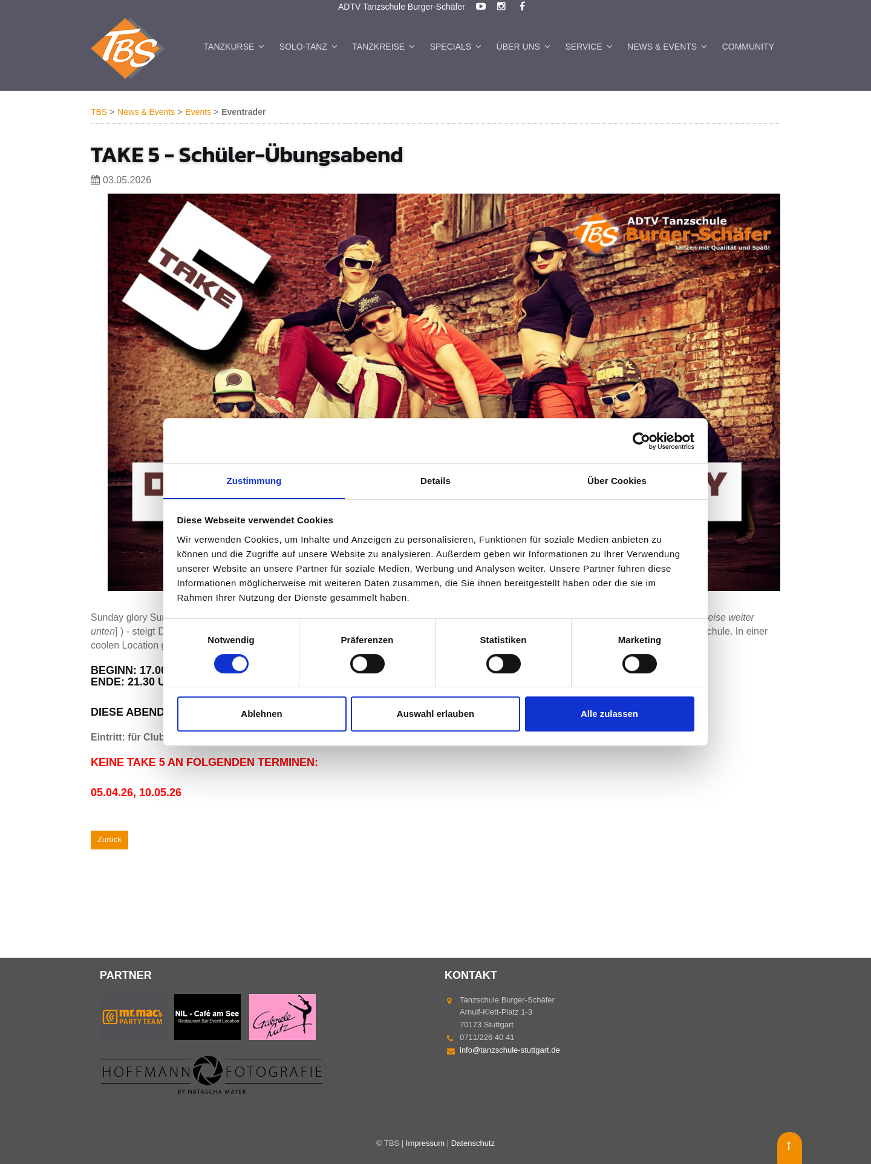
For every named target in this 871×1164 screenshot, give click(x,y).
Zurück (109, 839)
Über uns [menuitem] (518, 46)
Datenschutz (473, 1143)
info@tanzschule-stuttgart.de (510, 1049)
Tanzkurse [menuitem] (229, 46)
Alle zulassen (609, 714)
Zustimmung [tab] (254, 481)
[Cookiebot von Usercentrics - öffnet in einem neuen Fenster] (641, 440)
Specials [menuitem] (450, 46)
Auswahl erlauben (435, 714)
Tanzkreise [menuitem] (378, 46)
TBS (99, 112)
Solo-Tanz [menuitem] (303, 46)
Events (198, 112)
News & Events (146, 112)
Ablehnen (261, 714)
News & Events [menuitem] (662, 46)
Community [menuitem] (748, 46)
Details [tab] (435, 481)
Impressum (425, 1143)
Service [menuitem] (583, 46)
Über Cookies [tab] (617, 481)
